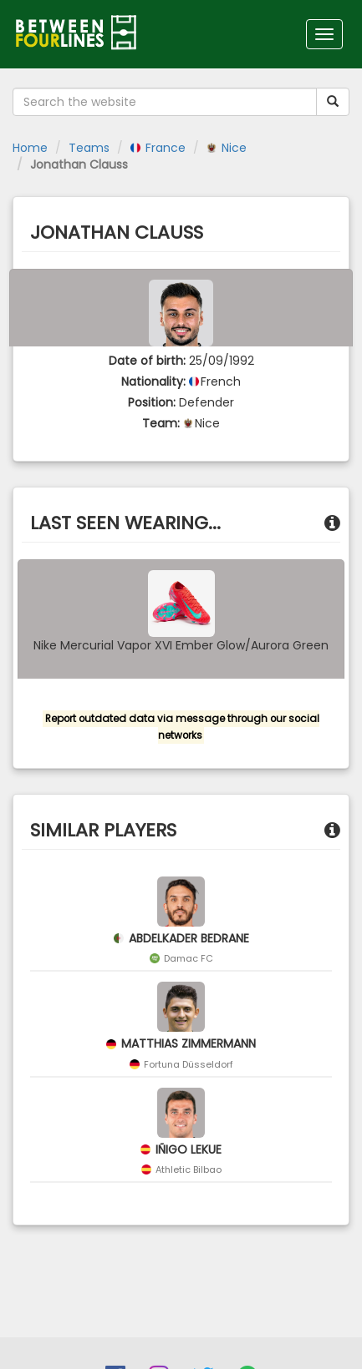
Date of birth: (147, 360)
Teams (89, 147)
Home (30, 147)
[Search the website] (165, 102)
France (158, 147)
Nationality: (153, 381)
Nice (226, 147)
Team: (161, 423)
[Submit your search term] (332, 102)
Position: (152, 402)
